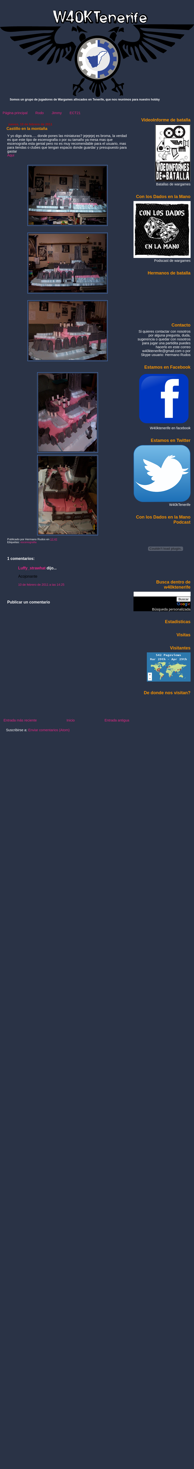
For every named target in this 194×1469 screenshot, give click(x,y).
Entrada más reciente (20, 720)
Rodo (39, 113)
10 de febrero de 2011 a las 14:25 (41, 584)
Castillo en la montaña (27, 129)
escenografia (28, 542)
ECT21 (75, 113)
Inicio (71, 720)
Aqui (10, 155)
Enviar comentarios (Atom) (49, 730)
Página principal (15, 113)
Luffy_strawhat (32, 568)
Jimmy (57, 113)
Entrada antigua (117, 720)
